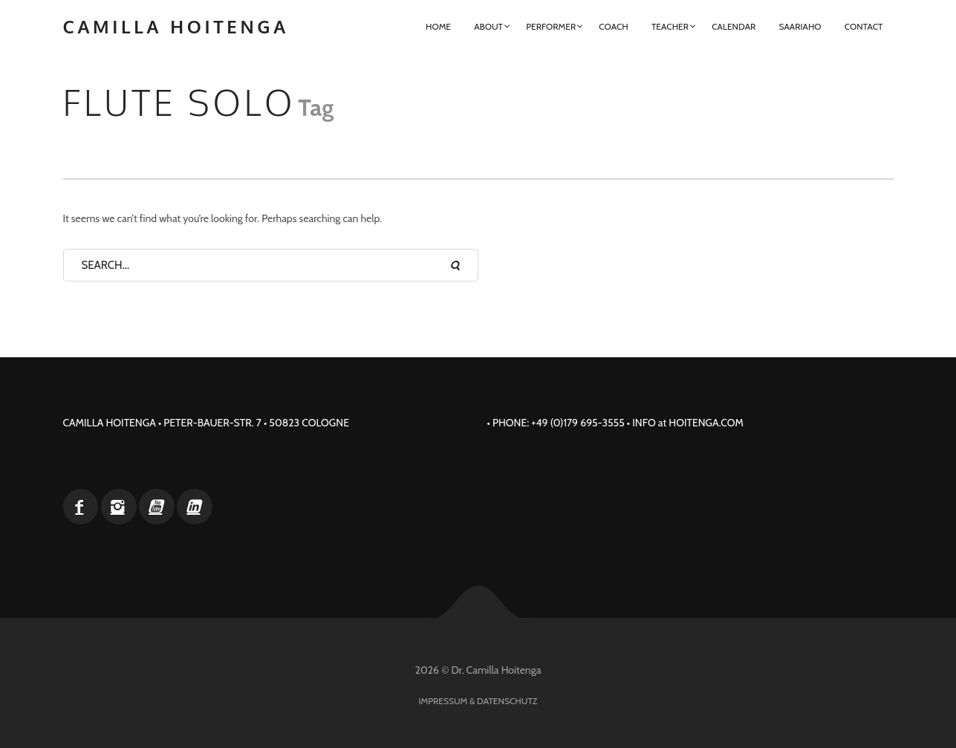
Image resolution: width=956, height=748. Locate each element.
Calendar (733, 26)
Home (438, 26)
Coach (613, 26)
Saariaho (799, 26)
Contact (864, 26)
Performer (551, 26)
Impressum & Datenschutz (478, 700)
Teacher (670, 26)
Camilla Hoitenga (176, 26)
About (488, 26)
